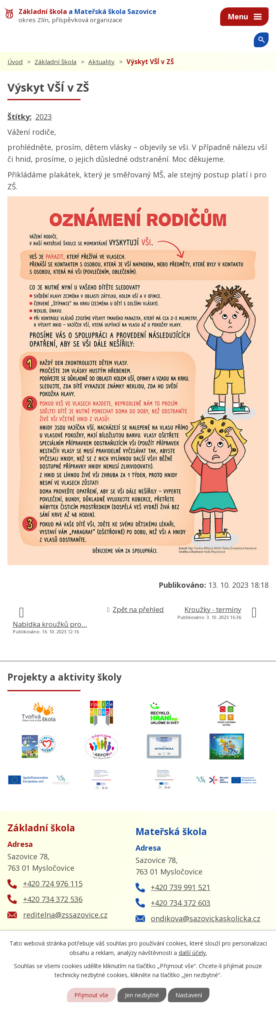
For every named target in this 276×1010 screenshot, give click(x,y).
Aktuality (101, 62)
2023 (43, 117)
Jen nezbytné (142, 995)
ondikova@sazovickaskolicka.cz (205, 918)
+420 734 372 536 (53, 899)
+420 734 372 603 (180, 903)
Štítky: (19, 117)
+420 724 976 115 (53, 883)
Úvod (15, 62)
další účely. (193, 952)
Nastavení (188, 995)
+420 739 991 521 (180, 887)
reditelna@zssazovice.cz (65, 915)
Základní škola (55, 62)
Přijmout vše (91, 995)
